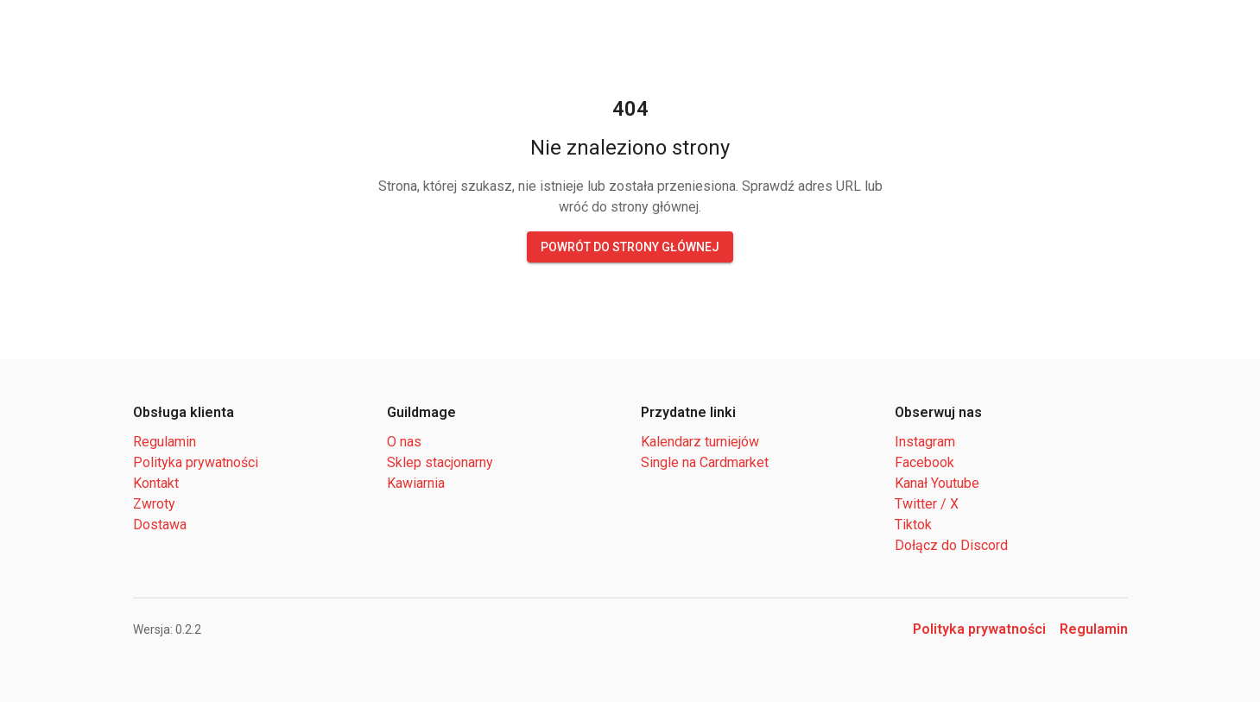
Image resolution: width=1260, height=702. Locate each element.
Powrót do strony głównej (630, 246)
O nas (403, 441)
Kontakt (155, 483)
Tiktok (913, 524)
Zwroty (153, 503)
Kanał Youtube (936, 483)
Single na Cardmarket (701, 462)
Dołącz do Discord (946, 545)
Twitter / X (925, 503)
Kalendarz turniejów (697, 441)
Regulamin (163, 441)
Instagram (922, 441)
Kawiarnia (416, 483)
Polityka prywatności (191, 462)
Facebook (921, 462)
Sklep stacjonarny (436, 462)
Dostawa (157, 524)
